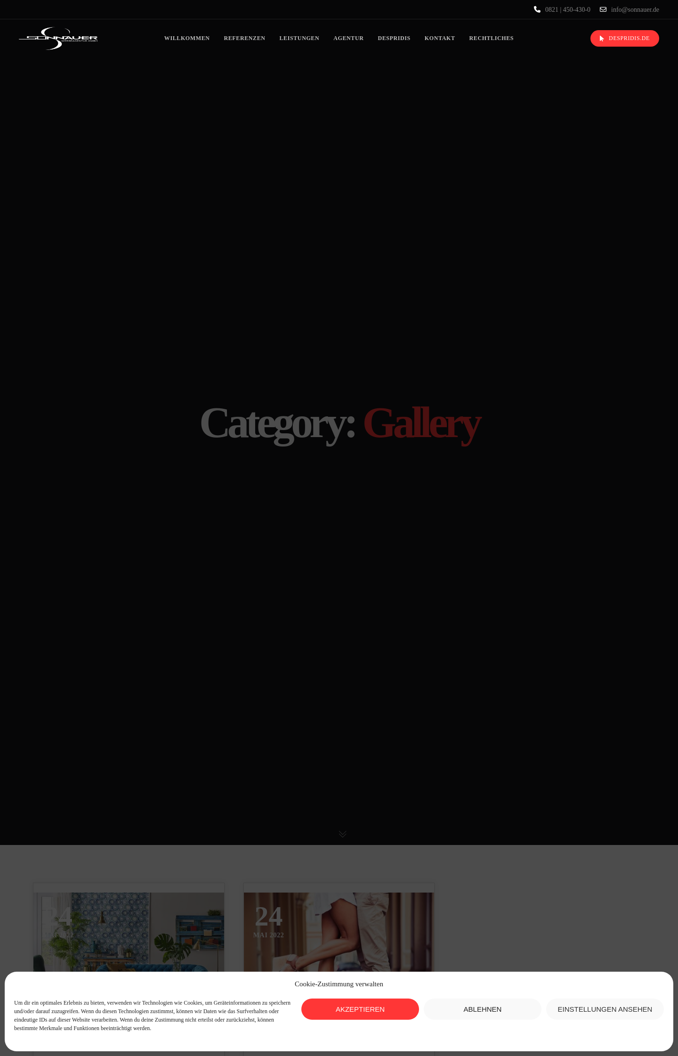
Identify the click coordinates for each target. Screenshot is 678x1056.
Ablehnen (483, 1009)
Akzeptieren (360, 1009)
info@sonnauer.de (629, 9)
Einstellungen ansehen (605, 1009)
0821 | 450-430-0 (562, 9)
